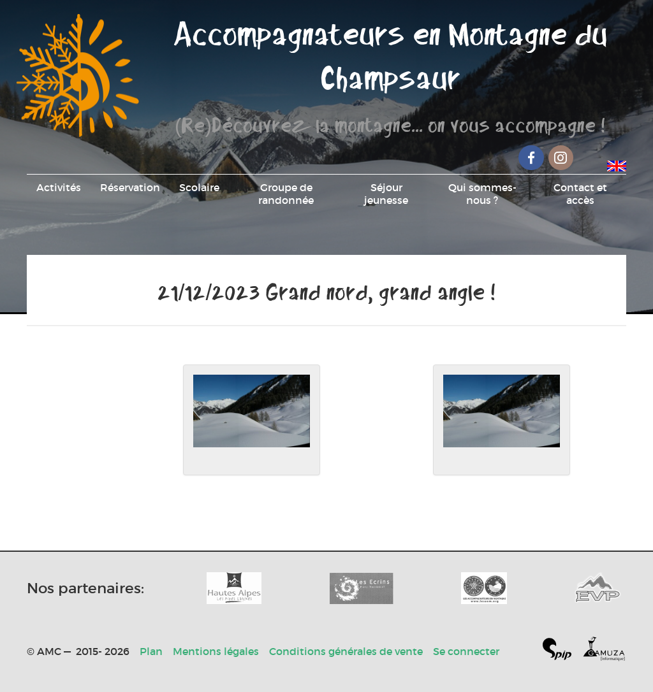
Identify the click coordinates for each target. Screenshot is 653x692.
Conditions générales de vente (346, 651)
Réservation (130, 187)
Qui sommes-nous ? (482, 193)
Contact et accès (580, 193)
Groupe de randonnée (286, 193)
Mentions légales (216, 651)
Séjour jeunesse (386, 193)
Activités (58, 187)
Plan (151, 651)
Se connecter (466, 651)
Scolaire (199, 187)
